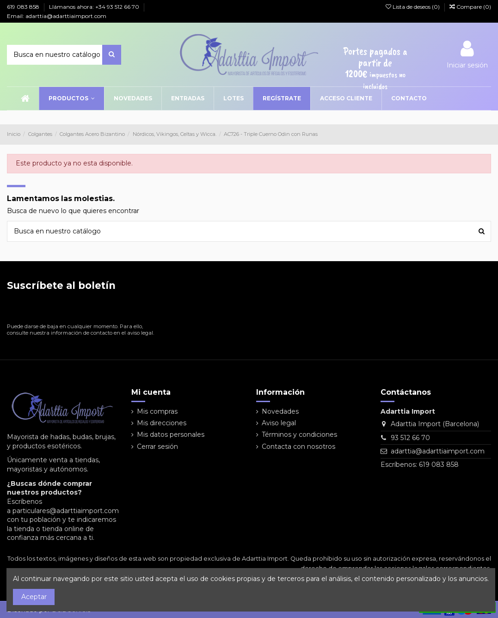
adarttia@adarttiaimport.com (438, 451)
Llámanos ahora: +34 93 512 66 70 (95, 6)
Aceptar (34, 597)
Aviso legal (279, 423)
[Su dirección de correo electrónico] (73, 309)
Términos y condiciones (299, 434)
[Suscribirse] (149, 309)
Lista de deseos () (413, 6)
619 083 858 (24, 6)
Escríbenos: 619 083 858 (420, 464)
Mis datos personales (170, 434)
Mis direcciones (161, 423)
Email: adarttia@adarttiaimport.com (56, 15)
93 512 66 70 (410, 438)
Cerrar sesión (157, 446)
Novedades (280, 411)
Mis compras (157, 411)
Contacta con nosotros (298, 446)
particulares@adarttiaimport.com (65, 511)
